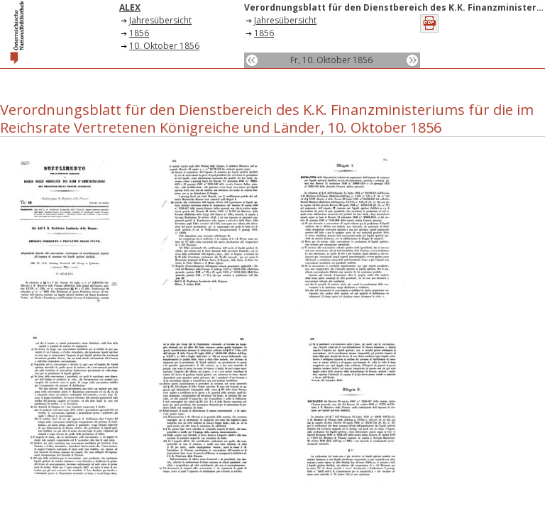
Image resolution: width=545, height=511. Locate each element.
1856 (139, 33)
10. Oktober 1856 (164, 46)
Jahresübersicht (160, 20)
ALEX (130, 7)
